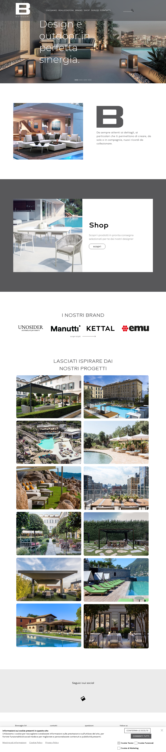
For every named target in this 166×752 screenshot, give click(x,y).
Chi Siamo (51, 10)
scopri (97, 246)
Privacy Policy (52, 742)
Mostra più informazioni (14, 742)
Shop (87, 10)
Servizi (95, 10)
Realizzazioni (66, 10)
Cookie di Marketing (129, 748)
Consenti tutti (141, 736)
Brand (78, 10)
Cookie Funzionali (145, 743)
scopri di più (75, 336)
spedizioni (89, 726)
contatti (53, 726)
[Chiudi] (162, 730)
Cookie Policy (35, 742)
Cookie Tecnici (127, 743)
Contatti (105, 10)
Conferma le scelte (137, 731)
